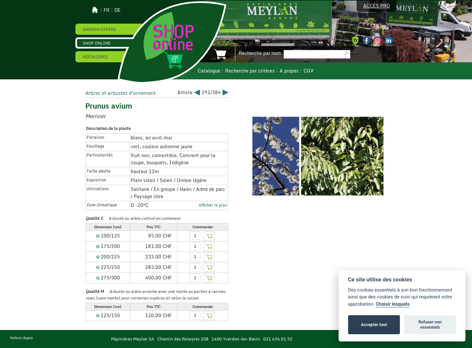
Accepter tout (374, 324)
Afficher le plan (213, 205)
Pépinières (95, 56)
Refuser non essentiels (430, 324)
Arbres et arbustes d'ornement (120, 93)
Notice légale (21, 338)
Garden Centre (99, 29)
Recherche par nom (260, 53)
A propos (289, 70)
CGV (308, 70)
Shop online (96, 43)
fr (106, 10)
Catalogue (209, 70)
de (117, 10)
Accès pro (376, 6)
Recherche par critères (250, 70)
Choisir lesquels (392, 304)
